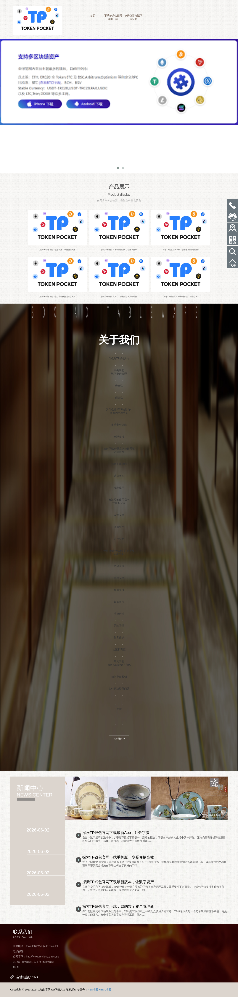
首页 (92, 15)
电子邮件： (19, 951)
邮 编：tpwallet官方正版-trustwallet (33, 961)
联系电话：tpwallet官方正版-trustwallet (35, 946)
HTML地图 (105, 989)
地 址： (17, 967)
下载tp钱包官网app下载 (113, 17)
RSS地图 (93, 989)
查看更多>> (215, 815)
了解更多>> (119, 738)
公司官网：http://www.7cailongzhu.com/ (36, 956)
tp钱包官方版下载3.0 (133, 17)
